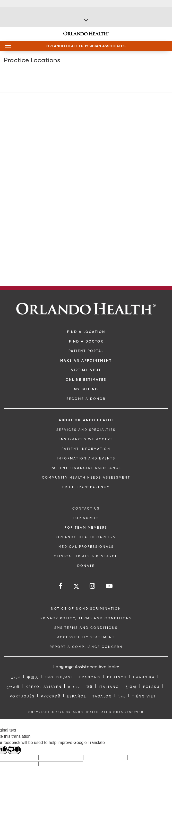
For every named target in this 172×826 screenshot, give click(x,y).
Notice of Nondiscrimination (86, 609)
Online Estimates (86, 380)
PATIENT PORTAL (86, 351)
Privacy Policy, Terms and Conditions (86, 618)
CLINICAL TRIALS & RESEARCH (86, 556)
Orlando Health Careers (86, 537)
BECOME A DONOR (86, 399)
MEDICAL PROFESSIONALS (86, 547)
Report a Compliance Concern (86, 647)
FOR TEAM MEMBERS (86, 528)
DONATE (86, 566)
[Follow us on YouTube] (109, 586)
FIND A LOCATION (86, 332)
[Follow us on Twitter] (76, 587)
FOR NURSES (86, 518)
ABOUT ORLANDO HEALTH (86, 420)
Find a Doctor (86, 341)
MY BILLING (86, 389)
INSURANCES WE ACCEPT (86, 439)
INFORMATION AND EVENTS (86, 458)
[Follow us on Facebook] (61, 586)
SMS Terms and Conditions (86, 628)
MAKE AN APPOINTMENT (86, 361)
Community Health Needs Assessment (86, 477)
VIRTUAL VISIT (86, 370)
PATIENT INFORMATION (86, 449)
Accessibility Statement (86, 637)
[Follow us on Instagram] (93, 586)
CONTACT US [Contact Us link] (86, 508)
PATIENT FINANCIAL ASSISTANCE (86, 468)
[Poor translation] (14, 750)
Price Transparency (86, 487)
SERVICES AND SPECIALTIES (86, 430)
